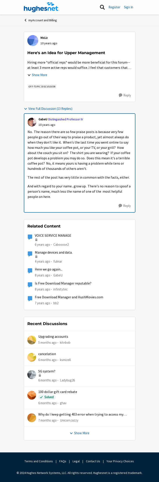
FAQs (62, 461)
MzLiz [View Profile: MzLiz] (44, 38)
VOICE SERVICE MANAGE (53, 235)
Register (114, 7)
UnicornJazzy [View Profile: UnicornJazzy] (69, 420)
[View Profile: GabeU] (32, 122)
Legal (76, 461)
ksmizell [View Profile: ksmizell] (65, 360)
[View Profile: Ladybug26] (31, 374)
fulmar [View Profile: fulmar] (57, 261)
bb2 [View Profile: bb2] (55, 303)
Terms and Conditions (38, 461)
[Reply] (125, 95)
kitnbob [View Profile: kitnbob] (65, 342)
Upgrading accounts (53, 336)
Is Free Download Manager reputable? (63, 283)
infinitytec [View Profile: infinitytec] (60, 289)
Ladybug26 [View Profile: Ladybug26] (67, 380)
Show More (37, 75)
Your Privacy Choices (121, 461)
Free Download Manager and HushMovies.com (69, 297)
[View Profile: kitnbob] (31, 340)
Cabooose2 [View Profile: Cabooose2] (61, 244)
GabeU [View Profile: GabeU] (42, 119)
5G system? (46, 371)
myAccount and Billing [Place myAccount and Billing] (40, 20)
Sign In (128, 7)
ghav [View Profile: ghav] (63, 403)
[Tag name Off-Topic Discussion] (42, 86)
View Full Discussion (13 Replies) (48, 109)
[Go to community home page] (42, 7)
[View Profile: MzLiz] (32, 40)
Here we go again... (48, 269)
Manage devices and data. (53, 252)
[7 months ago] (47, 420)
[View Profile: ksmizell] (31, 357)
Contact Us (93, 461)
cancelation (47, 354)
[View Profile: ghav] (31, 395)
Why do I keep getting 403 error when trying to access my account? (80, 414)
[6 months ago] (47, 360)
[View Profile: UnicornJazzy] (31, 417)
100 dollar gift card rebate (57, 392)
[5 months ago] (47, 342)
